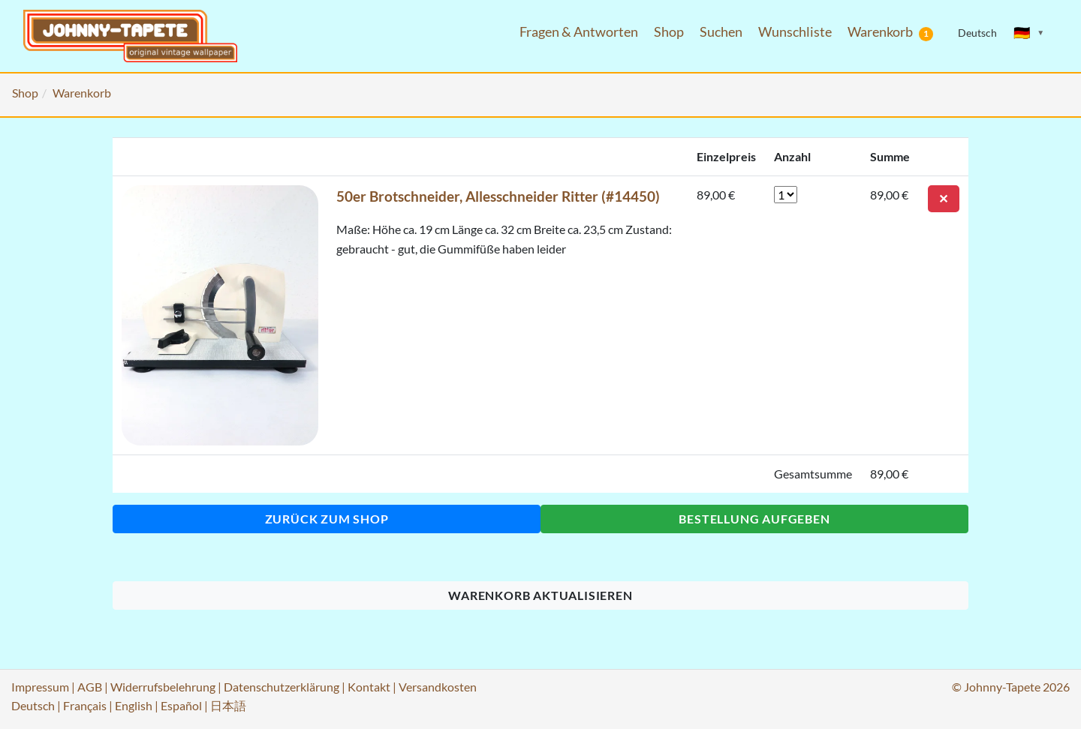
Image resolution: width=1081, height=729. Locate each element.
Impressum (40, 687)
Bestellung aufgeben (754, 519)
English (133, 705)
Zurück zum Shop (327, 519)
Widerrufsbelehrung (162, 687)
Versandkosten (438, 687)
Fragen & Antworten (578, 32)
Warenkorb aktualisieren (540, 595)
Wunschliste (795, 32)
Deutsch (33, 705)
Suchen (721, 32)
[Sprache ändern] (1029, 33)
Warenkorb (890, 32)
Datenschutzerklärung (281, 687)
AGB (89, 687)
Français (85, 705)
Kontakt (369, 687)
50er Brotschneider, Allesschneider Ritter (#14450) (498, 196)
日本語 (228, 705)
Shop (669, 32)
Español (181, 705)
